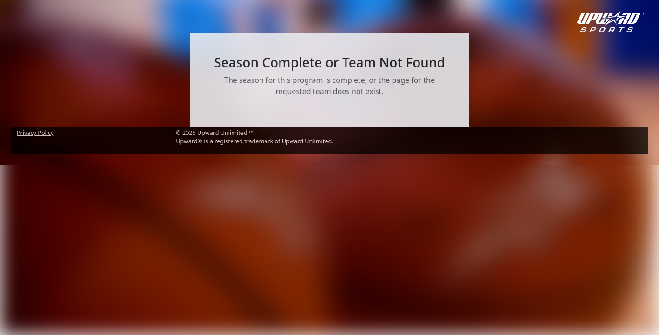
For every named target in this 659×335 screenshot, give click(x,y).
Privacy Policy (35, 133)
